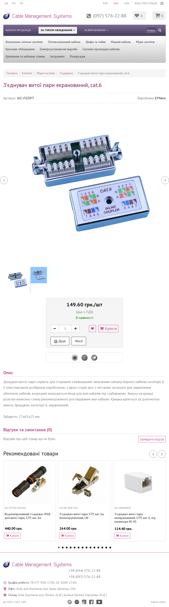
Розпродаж (77, 56)
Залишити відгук (152, 439)
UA (6, 3)
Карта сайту (158, 601)
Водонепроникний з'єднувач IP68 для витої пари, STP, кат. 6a (27, 516)
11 (98, 547)
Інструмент (57, 56)
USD (126, 3)
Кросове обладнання (20, 49)
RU (14, 3)
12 (102, 547)
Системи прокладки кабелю (101, 49)
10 (94, 547)
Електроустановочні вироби (58, 49)
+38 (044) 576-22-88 (85, 570)
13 (106, 547)
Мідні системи (145, 42)
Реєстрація (150, 3)
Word (79, 341)
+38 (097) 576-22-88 (85, 576)
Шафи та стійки (96, 42)
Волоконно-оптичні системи (24, 42)
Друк (60, 341)
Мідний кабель (121, 42)
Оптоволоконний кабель (64, 42)
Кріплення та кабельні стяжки (25, 56)
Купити (108, 328)
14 (110, 547)
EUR (105, 3)
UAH (115, 3)
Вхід (138, 3)
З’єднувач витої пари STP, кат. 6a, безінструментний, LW (81, 516)
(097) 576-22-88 (110, 16)
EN (21, 3)
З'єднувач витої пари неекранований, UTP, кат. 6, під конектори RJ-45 (135, 517)
